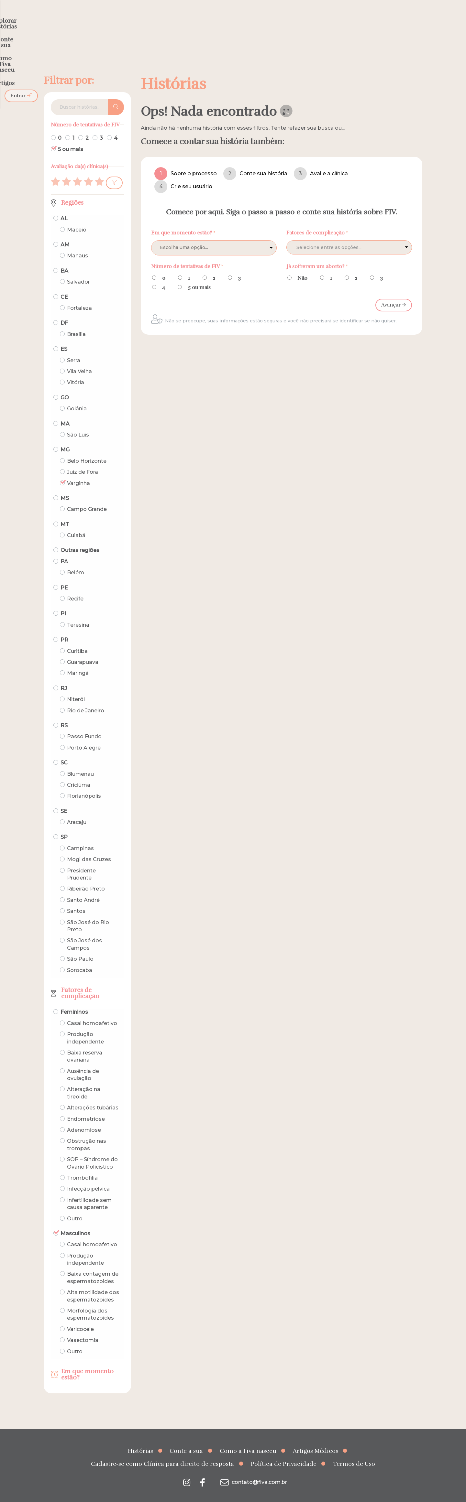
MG (65, 437)
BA (64, 258)
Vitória (75, 370)
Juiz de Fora (82, 459)
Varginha (78, 470)
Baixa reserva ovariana (84, 1043)
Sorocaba (79, 957)
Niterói (76, 687)
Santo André (83, 887)
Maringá (78, 660)
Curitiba (77, 638)
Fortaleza (79, 295)
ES (64, 336)
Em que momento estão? (87, 1362)
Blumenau (80, 761)
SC (64, 750)
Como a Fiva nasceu (248, 1438)
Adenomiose (84, 1117)
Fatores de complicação (80, 981)
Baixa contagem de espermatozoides (92, 1264)
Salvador (78, 269)
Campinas (80, 836)
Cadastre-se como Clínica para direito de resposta (162, 1451)
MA (65, 411)
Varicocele (80, 1316)
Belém (75, 560)
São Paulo (80, 946)
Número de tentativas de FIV (187, 253)
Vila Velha (79, 359)
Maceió (76, 217)
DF (64, 310)
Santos (76, 898)
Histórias (140, 1438)
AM (65, 232)
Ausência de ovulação (83, 1062)
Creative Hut (297, 1493)
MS (65, 485)
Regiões (72, 190)
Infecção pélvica (88, 1176)
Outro (75, 1206)
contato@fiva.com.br (253, 1469)
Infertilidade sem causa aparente (89, 1191)
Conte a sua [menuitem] (225, 18)
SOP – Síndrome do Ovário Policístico (92, 1150)
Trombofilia (82, 1165)
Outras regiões (80, 538)
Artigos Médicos (315, 1438)
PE (64, 575)
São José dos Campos (84, 931)
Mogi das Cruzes (89, 847)
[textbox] (342, 235)
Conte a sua (186, 1438)
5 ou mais (70, 137)
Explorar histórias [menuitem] (173, 18)
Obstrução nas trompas (86, 1132)
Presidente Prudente (81, 861)
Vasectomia (82, 1327)
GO (65, 385)
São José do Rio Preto (88, 913)
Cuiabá (76, 523)
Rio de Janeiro (85, 698)
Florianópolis (84, 783)
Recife (75, 586)
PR (64, 627)
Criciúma (78, 772)
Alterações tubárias (92, 1095)
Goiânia (77, 396)
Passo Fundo (84, 724)
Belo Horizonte (86, 448)
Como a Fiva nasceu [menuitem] (281, 18)
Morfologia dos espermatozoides (90, 1301)
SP (64, 824)
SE (64, 798)
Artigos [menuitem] (330, 18)
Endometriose (86, 1106)
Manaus (77, 243)
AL (64, 206)
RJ (64, 676)
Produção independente (85, 1025)
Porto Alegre (84, 735)
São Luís (78, 422)
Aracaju (76, 809)
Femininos (74, 999)
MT (65, 512)
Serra (73, 348)
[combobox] (349, 234)
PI (63, 601)
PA (64, 549)
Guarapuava (82, 649)
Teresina (78, 612)
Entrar (405, 18)
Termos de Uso (354, 1451)
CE (64, 284)
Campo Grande (87, 496)
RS (64, 713)
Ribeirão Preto (86, 876)
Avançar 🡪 (393, 292)
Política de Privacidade (283, 1451)
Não (302, 265)
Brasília (76, 322)
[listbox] (214, 235)
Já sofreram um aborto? (317, 253)
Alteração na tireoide (83, 1080)
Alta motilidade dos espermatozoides (93, 1283)
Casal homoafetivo (92, 1011)
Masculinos (75, 1221)
